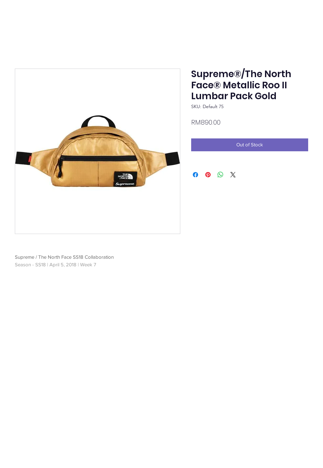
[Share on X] (233, 175)
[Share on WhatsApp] (220, 175)
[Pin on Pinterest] (208, 175)
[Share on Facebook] (195, 175)
